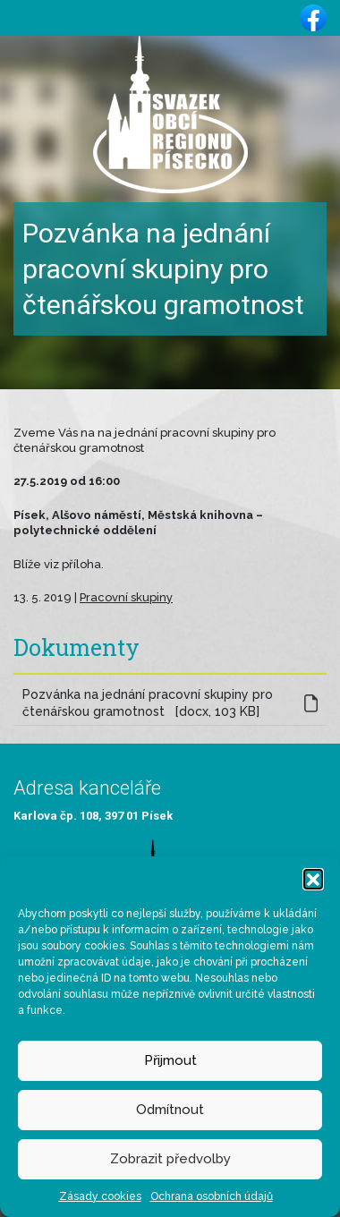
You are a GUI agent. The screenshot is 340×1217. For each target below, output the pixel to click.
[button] (313, 879)
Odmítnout (170, 1110)
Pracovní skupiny (126, 597)
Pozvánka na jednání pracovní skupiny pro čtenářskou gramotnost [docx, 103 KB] (147, 703)
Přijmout (170, 1060)
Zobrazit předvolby (170, 1159)
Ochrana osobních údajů (211, 1196)
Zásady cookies (100, 1196)
